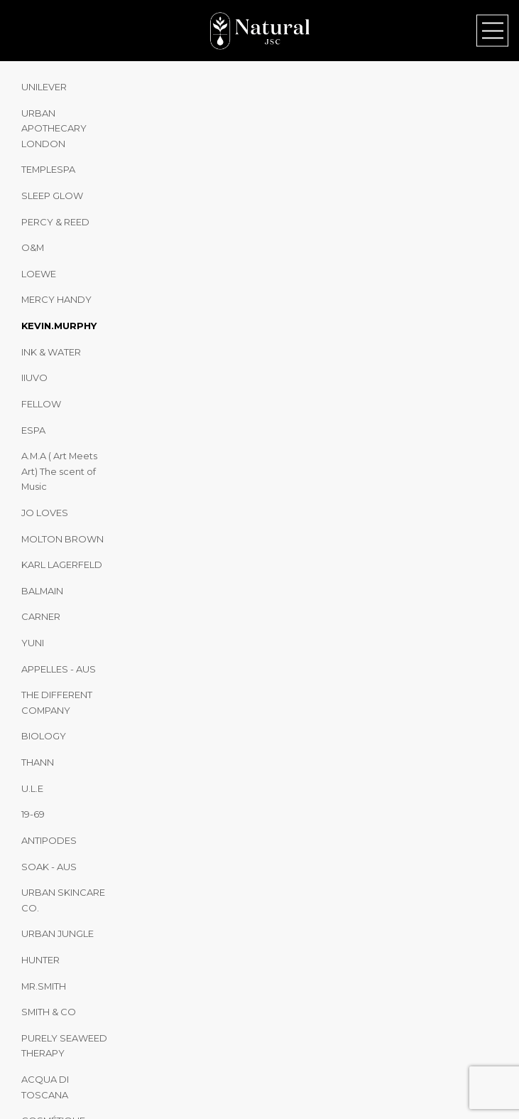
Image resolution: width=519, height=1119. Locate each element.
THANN (37, 762)
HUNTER (40, 959)
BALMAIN (42, 590)
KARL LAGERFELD (61, 564)
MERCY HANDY (56, 299)
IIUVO (34, 377)
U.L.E (32, 788)
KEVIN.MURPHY (59, 325)
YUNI (32, 642)
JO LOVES (44, 512)
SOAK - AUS (49, 866)
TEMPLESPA (48, 169)
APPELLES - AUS (58, 669)
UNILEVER (44, 86)
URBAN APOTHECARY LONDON (54, 128)
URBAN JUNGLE (57, 933)
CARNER (40, 616)
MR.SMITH (43, 986)
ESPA (33, 430)
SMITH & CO (48, 1011)
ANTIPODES (49, 840)
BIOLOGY (43, 735)
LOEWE (38, 273)
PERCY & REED (55, 221)
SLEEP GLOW (52, 195)
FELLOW (41, 403)
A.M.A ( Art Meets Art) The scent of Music (59, 471)
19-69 (33, 814)
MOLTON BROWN (62, 539)
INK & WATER (51, 352)
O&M (32, 247)
